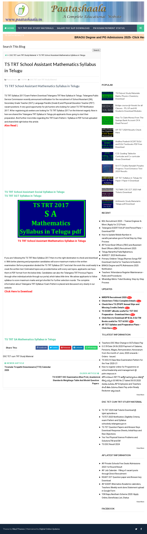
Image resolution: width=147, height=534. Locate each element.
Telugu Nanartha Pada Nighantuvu (117, 252)
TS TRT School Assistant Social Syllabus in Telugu (34, 192)
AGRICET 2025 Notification (114, 255)
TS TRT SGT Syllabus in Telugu (22, 196)
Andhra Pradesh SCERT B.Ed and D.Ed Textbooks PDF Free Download (128, 144)
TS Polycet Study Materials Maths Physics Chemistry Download (127, 96)
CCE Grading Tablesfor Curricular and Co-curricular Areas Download (127, 156)
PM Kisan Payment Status (109, 28)
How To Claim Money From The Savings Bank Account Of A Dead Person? (129, 120)
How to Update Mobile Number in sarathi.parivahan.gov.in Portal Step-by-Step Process (122, 238)
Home (10, 28)
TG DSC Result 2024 (111, 444)
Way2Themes (18, 529)
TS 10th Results (14, 35)
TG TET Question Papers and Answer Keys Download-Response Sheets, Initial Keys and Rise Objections (122, 430)
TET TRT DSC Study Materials (36, 28)
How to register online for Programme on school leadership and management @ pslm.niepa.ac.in (120, 370)
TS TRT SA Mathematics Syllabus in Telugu (30, 339)
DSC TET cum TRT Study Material (22, 55)
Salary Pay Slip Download (73, 28)
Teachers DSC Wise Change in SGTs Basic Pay (122, 343)
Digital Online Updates (49, 529)
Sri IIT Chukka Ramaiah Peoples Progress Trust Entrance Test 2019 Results (129, 168)
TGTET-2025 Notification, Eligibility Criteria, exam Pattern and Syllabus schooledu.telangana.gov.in (121, 420)
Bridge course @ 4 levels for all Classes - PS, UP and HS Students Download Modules (129, 108)
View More (140, 395)
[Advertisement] (50, 137)
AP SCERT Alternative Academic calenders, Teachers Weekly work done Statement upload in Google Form (123, 487)
